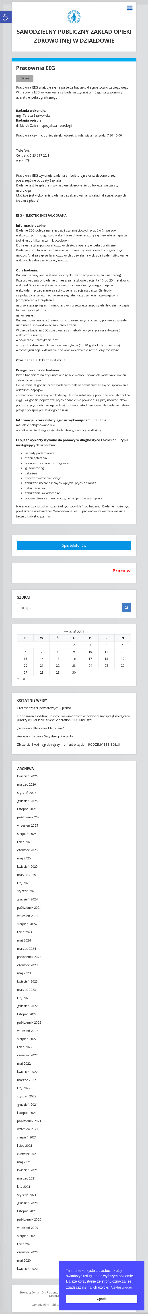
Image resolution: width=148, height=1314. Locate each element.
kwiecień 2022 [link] (27, 1072)
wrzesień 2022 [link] (27, 1031)
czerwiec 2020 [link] (27, 1252)
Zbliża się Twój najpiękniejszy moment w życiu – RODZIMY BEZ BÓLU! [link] (68, 744)
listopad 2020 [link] (27, 1211)
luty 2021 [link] (23, 1187)
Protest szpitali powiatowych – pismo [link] (44, 708)
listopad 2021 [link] (27, 1113)
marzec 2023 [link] (26, 990)
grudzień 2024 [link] (27, 899)
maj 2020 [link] (24, 1260)
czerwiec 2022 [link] (27, 1055)
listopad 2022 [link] (27, 1014)
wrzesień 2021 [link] (27, 1129)
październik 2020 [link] (29, 1219)
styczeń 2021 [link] (26, 1195)
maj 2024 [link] (24, 940)
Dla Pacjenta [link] (50, 1292)
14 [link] (41, 658)
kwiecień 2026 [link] (27, 776)
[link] (6, 17)
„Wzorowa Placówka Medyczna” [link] (40, 728)
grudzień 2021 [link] (27, 1105)
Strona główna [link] (29, 1292)
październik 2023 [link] (29, 957)
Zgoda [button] (101, 1299)
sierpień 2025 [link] (27, 834)
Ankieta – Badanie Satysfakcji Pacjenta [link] (45, 736)
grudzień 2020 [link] (27, 1203)
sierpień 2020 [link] (27, 1236)
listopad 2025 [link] (27, 809)
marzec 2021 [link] (26, 1178)
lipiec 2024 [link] (24, 932)
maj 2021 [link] (24, 1162)
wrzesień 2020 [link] (27, 1228)
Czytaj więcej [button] (121, 1287)
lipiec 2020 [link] (24, 1244)
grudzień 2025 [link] (27, 801)
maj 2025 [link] (24, 858)
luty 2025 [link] (23, 883)
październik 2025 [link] (29, 817)
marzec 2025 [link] (26, 875)
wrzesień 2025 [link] (27, 826)
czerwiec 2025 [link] (27, 850)
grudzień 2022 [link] (27, 1006)
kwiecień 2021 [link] (27, 1170)
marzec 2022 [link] (26, 1080)
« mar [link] (21, 678)
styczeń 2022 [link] (26, 1096)
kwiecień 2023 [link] (27, 981)
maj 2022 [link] (24, 1064)
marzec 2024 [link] (26, 949)
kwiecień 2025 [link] (27, 867)
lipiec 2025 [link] (24, 842)
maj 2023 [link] (24, 973)
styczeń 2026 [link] (26, 793)
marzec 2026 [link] (26, 784)
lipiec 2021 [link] (24, 1146)
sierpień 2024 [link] (27, 924)
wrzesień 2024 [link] (27, 916)
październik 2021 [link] (29, 1121)
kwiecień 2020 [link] (27, 1269)
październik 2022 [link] (29, 1022)
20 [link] (25, 665)
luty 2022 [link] (23, 1088)
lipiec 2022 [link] (24, 1047)
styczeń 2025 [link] (26, 891)
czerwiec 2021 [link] (27, 1154)
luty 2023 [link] (23, 998)
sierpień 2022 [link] (27, 1039)
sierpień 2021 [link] (27, 1137)
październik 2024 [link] (29, 908)
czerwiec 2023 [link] (27, 965)
